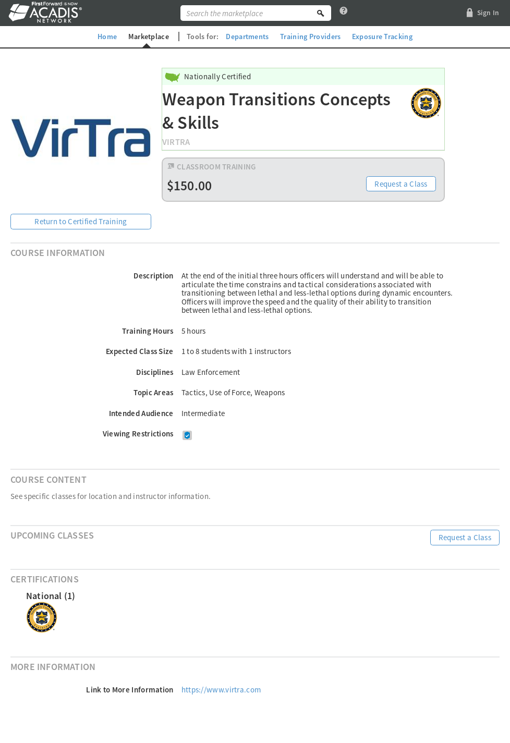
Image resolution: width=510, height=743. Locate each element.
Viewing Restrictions (138, 434)
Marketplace (148, 36)
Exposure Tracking (382, 36)
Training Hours (147, 331)
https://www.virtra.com (221, 690)
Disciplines (154, 372)
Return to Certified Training (80, 221)
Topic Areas (153, 392)
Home (107, 36)
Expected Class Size (140, 351)
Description (153, 276)
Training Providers (310, 36)
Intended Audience (141, 413)
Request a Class (401, 184)
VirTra (176, 142)
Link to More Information (129, 690)
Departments (247, 36)
